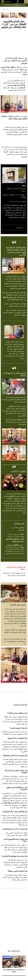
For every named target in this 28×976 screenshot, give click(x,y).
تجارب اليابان (5, 9)
